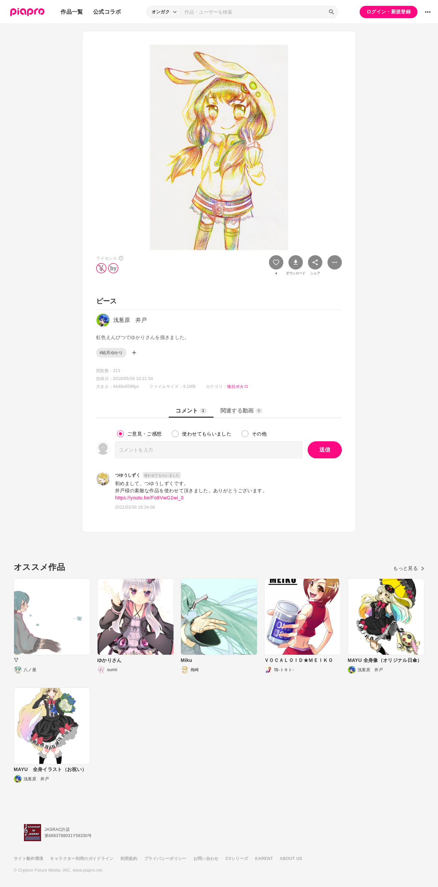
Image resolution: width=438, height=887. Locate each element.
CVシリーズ (237, 858)
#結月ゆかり (111, 352)
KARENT (264, 858)
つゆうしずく (127, 475)
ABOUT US (291, 858)
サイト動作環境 (28, 858)
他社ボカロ (237, 386)
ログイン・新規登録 (388, 11)
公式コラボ (107, 12)
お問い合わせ (206, 858)
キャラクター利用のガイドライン (81, 858)
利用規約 (128, 858)
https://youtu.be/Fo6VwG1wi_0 (149, 497)
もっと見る (408, 568)
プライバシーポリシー (165, 858)
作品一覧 (72, 12)
